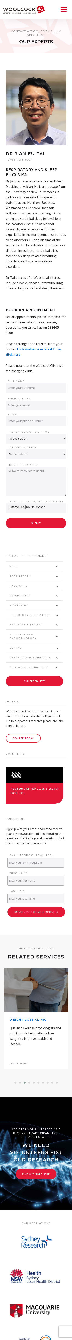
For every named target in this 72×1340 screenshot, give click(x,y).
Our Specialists (35, 681)
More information (23, 464)
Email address (20, 398)
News (36, 1337)
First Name (18, 873)
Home (17, 1333)
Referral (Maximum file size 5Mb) (35, 501)
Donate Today (23, 738)
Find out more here (36, 1130)
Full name (16, 381)
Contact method (22, 447)
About (33, 1333)
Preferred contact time (28, 431)
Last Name (17, 891)
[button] (15, 1039)
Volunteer (17, 1337)
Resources (55, 1337)
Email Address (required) (31, 855)
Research (51, 1333)
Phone (13, 414)
